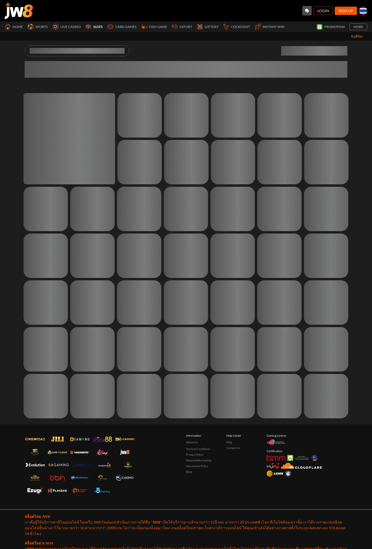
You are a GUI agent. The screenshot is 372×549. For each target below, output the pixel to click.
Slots (94, 27)
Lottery (208, 27)
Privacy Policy (194, 454)
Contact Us (233, 448)
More (358, 27)
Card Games (122, 27)
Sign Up (346, 10)
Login (323, 10)
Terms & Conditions (198, 449)
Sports (38, 27)
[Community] (307, 10)
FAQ (229, 442)
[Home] (19, 10)
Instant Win (269, 27)
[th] (363, 11)
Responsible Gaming (198, 460)
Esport (182, 27)
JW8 (156, 522)
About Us (192, 442)
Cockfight (236, 27)
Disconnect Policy (197, 466)
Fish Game (154, 27)
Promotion (331, 27)
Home (14, 27)
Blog (189, 471)
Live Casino (67, 27)
